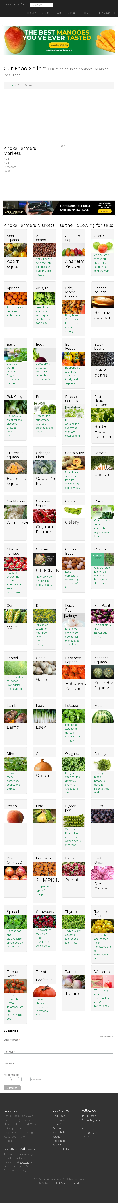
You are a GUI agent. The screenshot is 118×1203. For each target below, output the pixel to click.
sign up (25, 1162)
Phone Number (11, 1075)
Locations (58, 1120)
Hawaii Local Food (15, 4)
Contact (57, 1128)
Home (9, 85)
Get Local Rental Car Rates (89, 1133)
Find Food (58, 1115)
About (86, 12)
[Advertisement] (59, 113)
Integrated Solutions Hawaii (64, 1183)
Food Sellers (60, 1124)
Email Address (12, 1039)
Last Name (9, 1063)
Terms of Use (61, 1149)
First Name (9, 1052)
